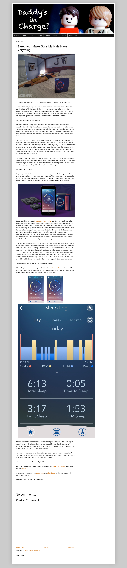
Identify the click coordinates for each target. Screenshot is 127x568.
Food (55, 35)
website (24, 468)
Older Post (70, 547)
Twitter (62, 466)
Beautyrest (40, 473)
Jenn (24, 35)
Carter (39, 35)
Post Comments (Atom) (32, 550)
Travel (47, 35)
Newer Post (20, 547)
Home (16, 35)
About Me (73, 35)
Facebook (56, 466)
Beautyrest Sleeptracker (42, 221)
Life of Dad (51, 473)
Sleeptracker (56, 268)
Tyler (31, 35)
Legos (63, 35)
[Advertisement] (53, 538)
